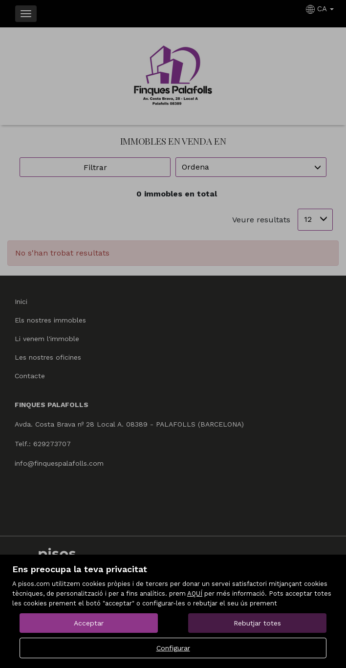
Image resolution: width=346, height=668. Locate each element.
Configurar (173, 648)
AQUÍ (194, 593)
